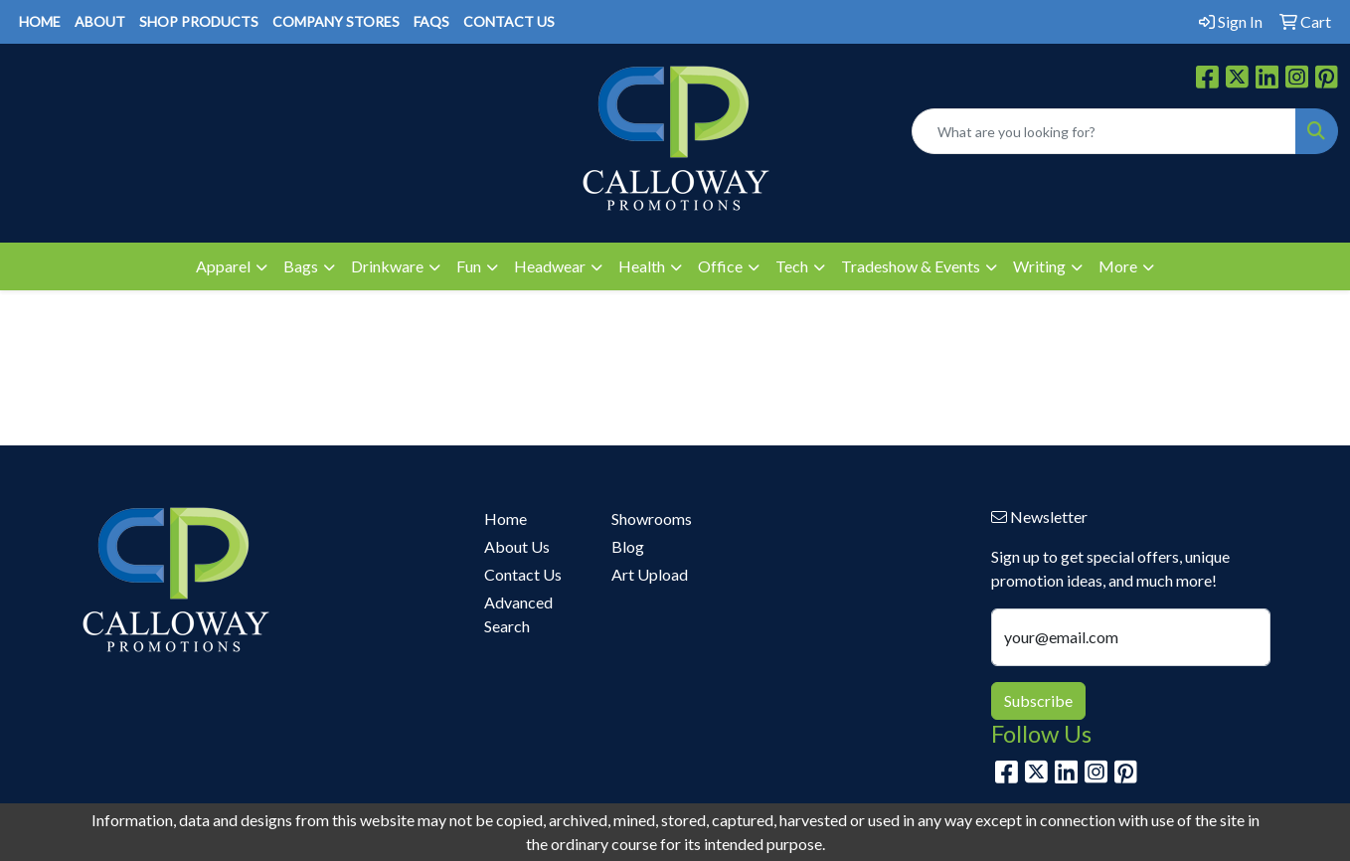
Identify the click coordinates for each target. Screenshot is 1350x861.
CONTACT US (509, 21)
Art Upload (649, 574)
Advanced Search (518, 614)
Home (505, 518)
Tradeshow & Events (910, 266)
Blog (627, 546)
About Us (517, 546)
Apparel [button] (223, 266)
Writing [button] (1039, 266)
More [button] (1117, 266)
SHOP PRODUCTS (198, 21)
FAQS (431, 21)
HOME (40, 21)
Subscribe (1038, 700)
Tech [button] (791, 266)
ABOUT (100, 21)
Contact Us (523, 574)
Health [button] (641, 266)
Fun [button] (468, 266)
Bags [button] (300, 266)
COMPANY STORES (336, 21)
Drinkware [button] (387, 266)
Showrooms (651, 518)
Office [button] (720, 266)
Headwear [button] (550, 266)
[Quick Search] (1104, 131)
